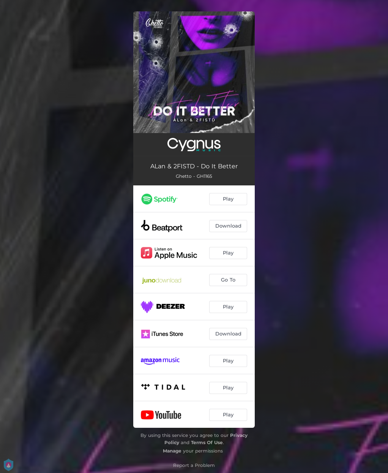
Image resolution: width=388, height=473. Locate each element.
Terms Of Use (207, 442)
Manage (172, 451)
